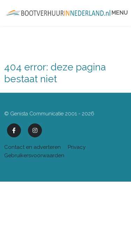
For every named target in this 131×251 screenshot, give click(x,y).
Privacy (77, 147)
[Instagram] (35, 130)
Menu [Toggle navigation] (119, 12)
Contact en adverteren (32, 147)
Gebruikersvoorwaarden (34, 155)
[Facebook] (14, 130)
